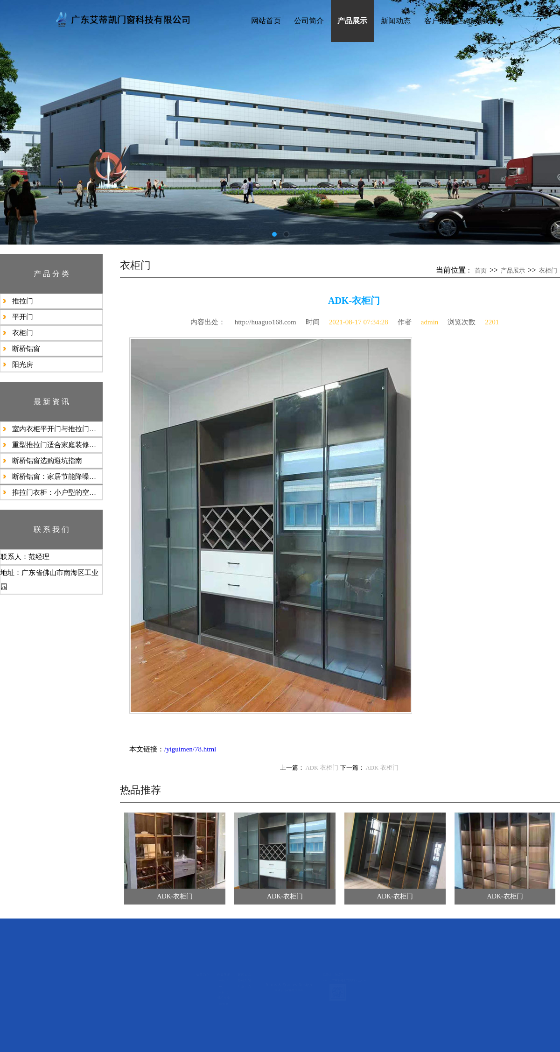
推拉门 (22, 301)
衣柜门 (22, 333)
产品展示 (352, 21)
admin (430, 322)
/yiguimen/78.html (190, 749)
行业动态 (189, 993)
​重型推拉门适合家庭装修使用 (57, 445)
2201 (492, 322)
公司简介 (309, 21)
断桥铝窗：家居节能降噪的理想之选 (57, 476)
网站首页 (266, 21)
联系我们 (482, 21)
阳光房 (22, 364)
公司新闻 (189, 978)
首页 (481, 270)
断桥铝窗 (26, 348)
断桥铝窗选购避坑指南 (47, 460)
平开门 (22, 317)
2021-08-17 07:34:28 (358, 322)
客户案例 (439, 21)
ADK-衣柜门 (322, 767)
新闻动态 (396, 21)
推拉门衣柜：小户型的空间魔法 (57, 492)
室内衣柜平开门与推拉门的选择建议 (57, 429)
